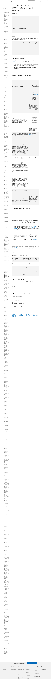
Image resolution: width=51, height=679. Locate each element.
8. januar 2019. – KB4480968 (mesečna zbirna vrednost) (6, 601)
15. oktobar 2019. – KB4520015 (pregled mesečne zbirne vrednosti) (6, 483)
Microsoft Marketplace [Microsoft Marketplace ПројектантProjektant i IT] (36, 673)
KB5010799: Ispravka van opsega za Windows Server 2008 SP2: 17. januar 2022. (6, 235)
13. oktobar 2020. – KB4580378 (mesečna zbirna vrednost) (6, 376)
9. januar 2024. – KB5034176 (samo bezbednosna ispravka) (6, 19)
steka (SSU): (31, 250)
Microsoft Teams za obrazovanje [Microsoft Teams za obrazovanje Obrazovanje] (20, 671)
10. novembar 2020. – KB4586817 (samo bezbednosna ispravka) (6, 372)
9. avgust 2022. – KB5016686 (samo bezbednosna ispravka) (6, 171)
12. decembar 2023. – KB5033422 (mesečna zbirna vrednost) (6, 23)
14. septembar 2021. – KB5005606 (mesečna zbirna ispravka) (6, 275)
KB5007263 (31, 158)
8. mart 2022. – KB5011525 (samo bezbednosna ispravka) (6, 222)
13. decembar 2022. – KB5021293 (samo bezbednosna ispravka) (6, 130)
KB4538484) (35, 239)
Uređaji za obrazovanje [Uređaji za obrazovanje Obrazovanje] (21, 669)
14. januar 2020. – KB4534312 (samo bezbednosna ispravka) (6, 451)
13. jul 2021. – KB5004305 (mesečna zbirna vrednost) (6, 292)
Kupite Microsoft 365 (31, 1)
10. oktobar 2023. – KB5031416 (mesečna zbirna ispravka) (6, 42)
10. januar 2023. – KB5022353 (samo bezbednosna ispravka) (6, 121)
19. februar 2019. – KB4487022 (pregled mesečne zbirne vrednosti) (6, 581)
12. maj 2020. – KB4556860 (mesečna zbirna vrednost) (6, 422)
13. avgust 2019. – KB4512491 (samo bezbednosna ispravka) (6, 517)
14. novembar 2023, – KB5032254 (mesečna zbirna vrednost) (6, 33)
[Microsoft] (6, 1)
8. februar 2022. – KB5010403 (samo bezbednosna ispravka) (6, 230)
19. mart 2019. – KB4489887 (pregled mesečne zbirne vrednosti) (6, 569)
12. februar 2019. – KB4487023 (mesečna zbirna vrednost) (6, 589)
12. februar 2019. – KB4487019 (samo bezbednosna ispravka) (6, 585)
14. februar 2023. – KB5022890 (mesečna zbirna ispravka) (6, 108)
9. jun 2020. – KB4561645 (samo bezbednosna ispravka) (6, 410)
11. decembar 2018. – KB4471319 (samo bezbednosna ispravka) (6, 611)
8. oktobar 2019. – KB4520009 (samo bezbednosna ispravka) (6, 491)
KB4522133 (29, 213)
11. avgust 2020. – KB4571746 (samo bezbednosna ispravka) (6, 394)
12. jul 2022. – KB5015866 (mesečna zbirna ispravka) (6, 175)
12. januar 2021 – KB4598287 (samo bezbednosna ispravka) (6, 354)
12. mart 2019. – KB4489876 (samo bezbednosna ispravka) (6, 577)
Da (29, 663)
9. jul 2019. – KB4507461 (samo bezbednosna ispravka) (6, 529)
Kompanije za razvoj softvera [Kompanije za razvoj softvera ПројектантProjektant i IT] (37, 676)
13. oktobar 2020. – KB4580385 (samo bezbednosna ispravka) (6, 381)
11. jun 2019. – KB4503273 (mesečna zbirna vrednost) (6, 537)
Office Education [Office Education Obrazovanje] (20, 674)
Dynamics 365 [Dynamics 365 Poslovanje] (27, 672)
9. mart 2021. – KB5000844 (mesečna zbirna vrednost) (6, 334)
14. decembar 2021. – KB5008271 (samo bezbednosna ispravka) (6, 253)
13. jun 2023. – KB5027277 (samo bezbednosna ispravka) (6, 80)
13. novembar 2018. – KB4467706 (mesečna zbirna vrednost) (6, 625)
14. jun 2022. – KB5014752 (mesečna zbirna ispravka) (6, 183)
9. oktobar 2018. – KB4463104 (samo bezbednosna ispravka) (6, 633)
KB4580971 (15, 247)
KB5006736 (31, 134)
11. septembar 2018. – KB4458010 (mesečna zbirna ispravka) (6, 647)
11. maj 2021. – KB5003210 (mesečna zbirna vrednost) (6, 318)
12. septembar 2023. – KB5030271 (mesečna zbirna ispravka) (6, 51)
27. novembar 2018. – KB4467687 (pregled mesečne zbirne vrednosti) (6, 616)
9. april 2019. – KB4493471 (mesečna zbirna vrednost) (6, 561)
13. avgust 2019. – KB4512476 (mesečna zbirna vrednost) (6, 513)
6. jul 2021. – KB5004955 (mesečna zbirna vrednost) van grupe (6, 301)
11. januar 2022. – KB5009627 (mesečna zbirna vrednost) (6, 240)
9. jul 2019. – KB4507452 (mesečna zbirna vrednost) (6, 525)
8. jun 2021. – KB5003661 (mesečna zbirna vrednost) (6, 310)
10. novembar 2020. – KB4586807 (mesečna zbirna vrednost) (6, 367)
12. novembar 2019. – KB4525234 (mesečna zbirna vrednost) (6, 479)
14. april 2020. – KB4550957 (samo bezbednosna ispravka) (6, 426)
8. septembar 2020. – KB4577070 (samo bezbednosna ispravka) (6, 390)
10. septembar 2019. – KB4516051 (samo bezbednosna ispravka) (6, 500)
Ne (34, 663)
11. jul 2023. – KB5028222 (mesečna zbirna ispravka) (6, 68)
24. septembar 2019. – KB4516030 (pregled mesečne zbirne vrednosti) (6, 495)
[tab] (15, 303)
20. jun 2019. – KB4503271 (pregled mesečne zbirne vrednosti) (6, 533)
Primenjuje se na (14, 13)
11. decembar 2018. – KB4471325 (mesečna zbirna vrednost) (6, 606)
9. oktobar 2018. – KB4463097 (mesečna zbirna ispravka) (6, 637)
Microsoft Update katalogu (28, 244)
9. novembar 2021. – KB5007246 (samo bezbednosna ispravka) (6, 262)
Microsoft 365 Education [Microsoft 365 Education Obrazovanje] (21, 673)
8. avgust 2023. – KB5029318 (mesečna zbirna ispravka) (6, 60)
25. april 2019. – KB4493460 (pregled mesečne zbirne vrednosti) (6, 557)
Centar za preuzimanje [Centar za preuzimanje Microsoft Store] (13, 669)
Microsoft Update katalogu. (20, 249)
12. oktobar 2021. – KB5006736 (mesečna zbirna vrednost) (6, 266)
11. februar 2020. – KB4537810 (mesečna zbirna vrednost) (6, 442)
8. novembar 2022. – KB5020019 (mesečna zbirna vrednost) (6, 140)
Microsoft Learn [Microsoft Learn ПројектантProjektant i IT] (35, 670)
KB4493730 (34, 226)
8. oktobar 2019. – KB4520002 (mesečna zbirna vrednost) (6, 487)
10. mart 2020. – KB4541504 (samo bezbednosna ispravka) (6, 434)
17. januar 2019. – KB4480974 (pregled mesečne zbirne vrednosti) (6, 593)
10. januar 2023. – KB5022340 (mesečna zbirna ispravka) (6, 117)
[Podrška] (11, 1)
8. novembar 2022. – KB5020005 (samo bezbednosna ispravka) (6, 145)
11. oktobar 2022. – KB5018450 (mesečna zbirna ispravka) (6, 149)
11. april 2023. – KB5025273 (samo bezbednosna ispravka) (6, 96)
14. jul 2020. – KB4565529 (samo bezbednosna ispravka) (6, 406)
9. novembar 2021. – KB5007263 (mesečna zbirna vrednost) (6, 257)
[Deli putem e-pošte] (16, 286)
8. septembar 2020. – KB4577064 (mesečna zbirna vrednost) (6, 385)
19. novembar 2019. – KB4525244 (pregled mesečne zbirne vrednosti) (6, 469)
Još (26, 1)
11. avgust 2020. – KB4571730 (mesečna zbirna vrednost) (6, 398)
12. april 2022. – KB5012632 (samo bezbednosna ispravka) (6, 214)
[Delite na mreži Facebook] (12, 286)
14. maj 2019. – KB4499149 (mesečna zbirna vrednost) (6, 553)
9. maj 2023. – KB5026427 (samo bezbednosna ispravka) (6, 88)
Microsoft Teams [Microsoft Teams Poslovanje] (27, 678)
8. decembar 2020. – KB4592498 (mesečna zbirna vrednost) (6, 362)
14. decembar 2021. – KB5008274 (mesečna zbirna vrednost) (6, 248)
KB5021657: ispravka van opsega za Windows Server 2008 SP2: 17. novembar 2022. (6, 135)
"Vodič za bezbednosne (18, 71)
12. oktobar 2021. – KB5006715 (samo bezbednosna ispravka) (6, 271)
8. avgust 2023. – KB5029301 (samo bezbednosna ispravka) (6, 64)
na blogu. (33, 108)
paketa (18, 53)
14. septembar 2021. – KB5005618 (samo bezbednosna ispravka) (6, 280)
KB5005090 (13, 61)
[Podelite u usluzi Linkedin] (14, 286)
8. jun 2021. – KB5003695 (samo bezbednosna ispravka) (6, 314)
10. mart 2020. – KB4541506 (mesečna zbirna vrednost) (6, 438)
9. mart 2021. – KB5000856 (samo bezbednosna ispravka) (6, 338)
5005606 (20, 281)
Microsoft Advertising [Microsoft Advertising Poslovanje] (28, 675)
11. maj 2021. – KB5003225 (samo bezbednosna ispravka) (6, 322)
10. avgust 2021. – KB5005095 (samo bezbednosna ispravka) (6, 288)
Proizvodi (22, 1)
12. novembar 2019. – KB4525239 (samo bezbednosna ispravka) (6, 474)
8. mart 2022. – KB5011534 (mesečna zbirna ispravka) (6, 218)
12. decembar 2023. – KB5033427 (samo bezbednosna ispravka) (6, 28)
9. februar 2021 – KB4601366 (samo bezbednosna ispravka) (6, 346)
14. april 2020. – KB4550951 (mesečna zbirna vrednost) (6, 430)
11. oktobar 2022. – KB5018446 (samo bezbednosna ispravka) (6, 153)
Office (19, 1)
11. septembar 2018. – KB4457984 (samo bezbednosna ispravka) (6, 652)
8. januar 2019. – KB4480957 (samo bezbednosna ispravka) (6, 597)
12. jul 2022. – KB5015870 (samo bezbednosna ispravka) (6, 179)
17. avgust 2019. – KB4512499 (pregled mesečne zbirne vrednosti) (6, 509)
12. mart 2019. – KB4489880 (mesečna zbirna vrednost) (6, 573)
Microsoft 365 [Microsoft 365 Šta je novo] (4, 669)
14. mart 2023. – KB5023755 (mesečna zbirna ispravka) (6, 100)
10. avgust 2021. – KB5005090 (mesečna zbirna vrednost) (6, 284)
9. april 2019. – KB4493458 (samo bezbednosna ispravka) (6, 565)
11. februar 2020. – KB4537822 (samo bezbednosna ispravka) (6, 447)
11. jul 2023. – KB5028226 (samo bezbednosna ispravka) (6, 72)
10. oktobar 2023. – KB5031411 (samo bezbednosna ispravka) (6, 47)
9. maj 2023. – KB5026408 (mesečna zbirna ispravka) (6, 84)
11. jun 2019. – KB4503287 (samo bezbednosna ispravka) (6, 541)
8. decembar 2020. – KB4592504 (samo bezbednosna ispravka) (6, 358)
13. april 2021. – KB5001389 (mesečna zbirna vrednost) (6, 326)
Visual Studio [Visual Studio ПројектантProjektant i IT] (35, 677)
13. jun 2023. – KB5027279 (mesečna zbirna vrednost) (6, 76)
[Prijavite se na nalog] (47, 1)
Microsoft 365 (16, 1)
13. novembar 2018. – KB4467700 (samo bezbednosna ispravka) (6, 620)
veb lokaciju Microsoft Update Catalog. (32, 264)
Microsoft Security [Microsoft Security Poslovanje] (28, 669)
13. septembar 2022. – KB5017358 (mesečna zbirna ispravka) (6, 158)
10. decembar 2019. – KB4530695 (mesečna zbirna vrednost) (6, 464)
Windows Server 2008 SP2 (5, 8)
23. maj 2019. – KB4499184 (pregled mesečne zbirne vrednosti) (6, 545)
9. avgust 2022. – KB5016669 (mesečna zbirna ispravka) (6, 167)
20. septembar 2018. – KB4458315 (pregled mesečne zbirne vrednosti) (6, 642)
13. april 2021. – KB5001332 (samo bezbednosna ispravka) (6, 330)
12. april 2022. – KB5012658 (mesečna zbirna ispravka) (6, 210)
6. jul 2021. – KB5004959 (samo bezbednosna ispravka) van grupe (6, 306)
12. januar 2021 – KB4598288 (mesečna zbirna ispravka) (6, 350)
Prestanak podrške (6, 12)
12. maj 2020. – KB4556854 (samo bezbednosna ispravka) (6, 418)
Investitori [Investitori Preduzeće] (42, 671)
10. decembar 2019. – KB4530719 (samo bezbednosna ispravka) (6, 460)
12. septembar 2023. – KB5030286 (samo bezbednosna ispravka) (6, 56)
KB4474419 (25, 231)
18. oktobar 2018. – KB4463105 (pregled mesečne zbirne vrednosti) (6, 629)
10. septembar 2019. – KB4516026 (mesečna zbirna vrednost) (6, 505)
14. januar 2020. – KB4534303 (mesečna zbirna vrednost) (6, 455)
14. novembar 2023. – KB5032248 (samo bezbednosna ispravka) (6, 38)
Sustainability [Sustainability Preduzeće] (42, 673)
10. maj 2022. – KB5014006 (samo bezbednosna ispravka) (6, 206)
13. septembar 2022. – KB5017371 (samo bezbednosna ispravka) (6, 163)
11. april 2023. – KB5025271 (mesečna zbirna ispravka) (6, 92)
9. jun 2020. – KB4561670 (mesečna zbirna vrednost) (6, 414)
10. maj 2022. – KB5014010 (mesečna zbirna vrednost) (6, 202)
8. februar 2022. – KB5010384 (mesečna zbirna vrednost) (6, 226)
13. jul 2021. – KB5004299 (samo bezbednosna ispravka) (6, 296)
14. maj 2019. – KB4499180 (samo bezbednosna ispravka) (6, 549)
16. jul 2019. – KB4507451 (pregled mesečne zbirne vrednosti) (6, 521)
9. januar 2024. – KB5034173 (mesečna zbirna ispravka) (6, 15)
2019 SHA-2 (26, 236)
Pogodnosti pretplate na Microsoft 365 (14, 315)
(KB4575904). (20, 241)
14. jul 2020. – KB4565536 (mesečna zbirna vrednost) (6, 402)
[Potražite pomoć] (45, 1)
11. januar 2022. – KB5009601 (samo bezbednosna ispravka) (6, 244)
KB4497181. (36, 94)
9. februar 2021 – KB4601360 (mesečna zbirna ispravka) (6, 342)
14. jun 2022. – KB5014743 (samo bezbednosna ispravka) (6, 187)
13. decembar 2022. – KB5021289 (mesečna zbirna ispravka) (6, 125)
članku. (33, 51)
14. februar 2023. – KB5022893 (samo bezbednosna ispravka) (6, 113)
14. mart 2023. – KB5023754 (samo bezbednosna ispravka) (6, 104)
